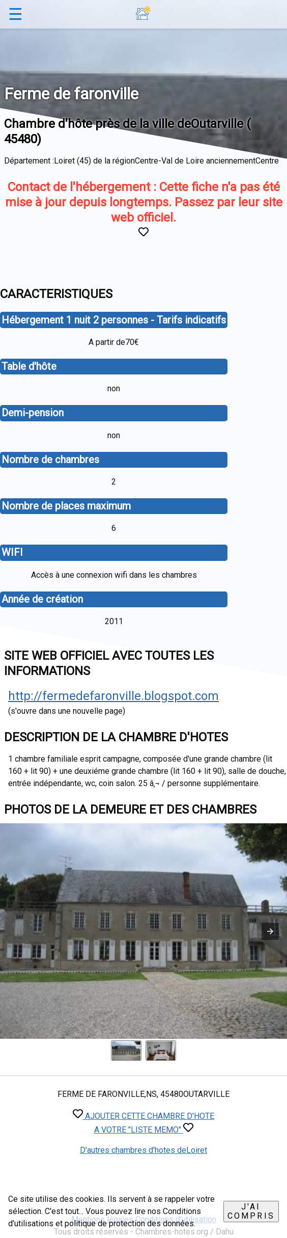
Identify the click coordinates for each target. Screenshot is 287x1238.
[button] (270, 931)
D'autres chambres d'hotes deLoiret (143, 1150)
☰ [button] (15, 14)
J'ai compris (251, 1211)
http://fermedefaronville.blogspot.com (113, 696)
